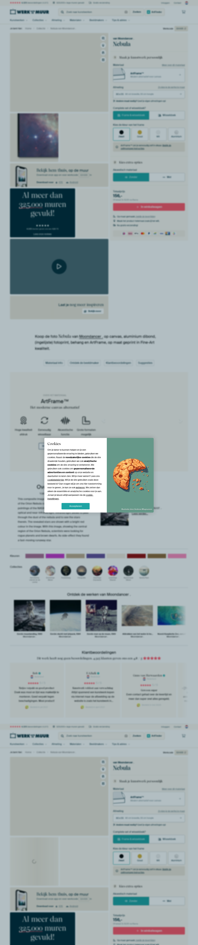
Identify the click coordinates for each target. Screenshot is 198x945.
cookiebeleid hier (55, 479)
